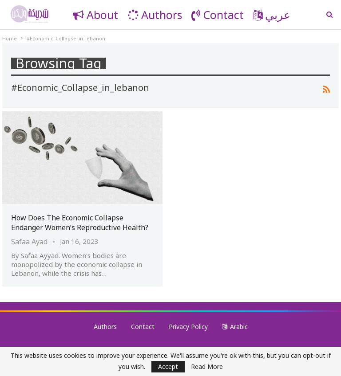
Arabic (235, 326)
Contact (217, 14)
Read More (207, 367)
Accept (168, 366)
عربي (271, 14)
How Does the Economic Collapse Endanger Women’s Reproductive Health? (79, 222)
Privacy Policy (188, 326)
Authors (154, 14)
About (95, 14)
